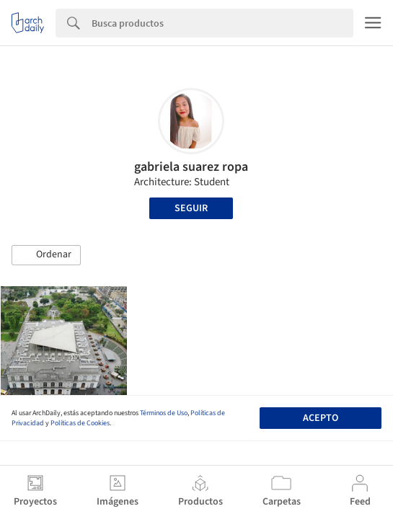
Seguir (191, 208)
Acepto (320, 418)
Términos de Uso (163, 413)
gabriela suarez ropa (191, 167)
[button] (46, 255)
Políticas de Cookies (80, 423)
